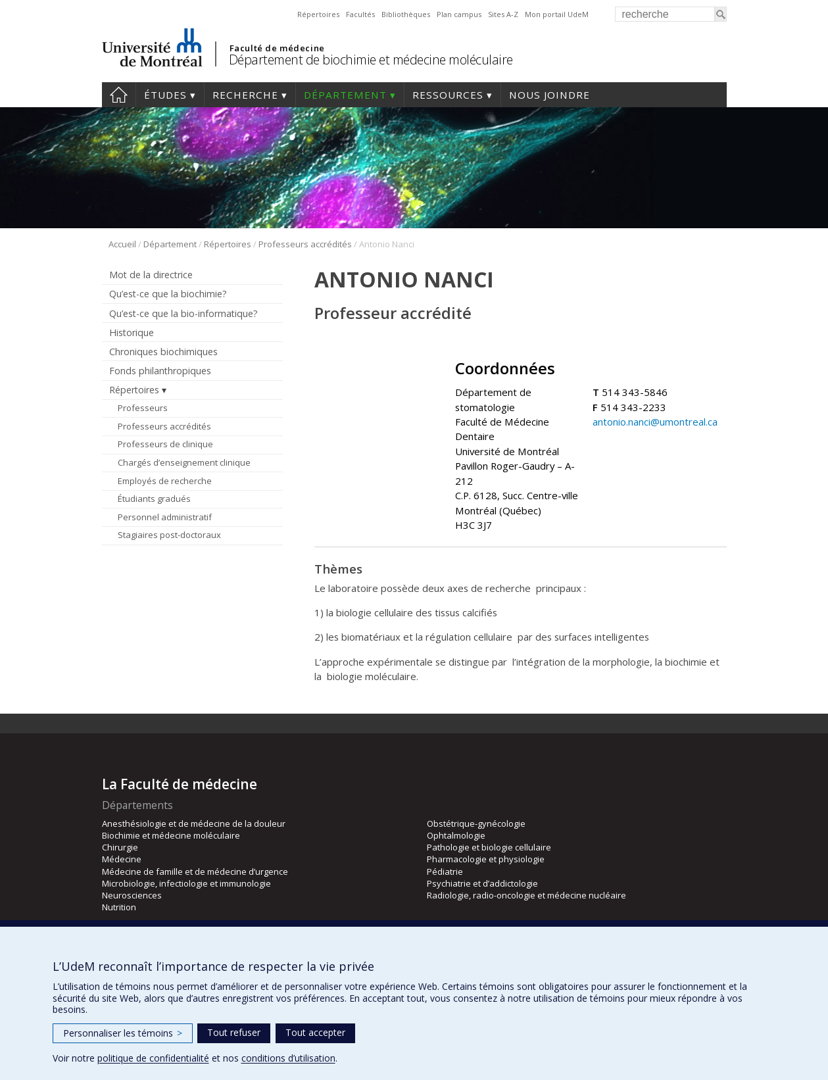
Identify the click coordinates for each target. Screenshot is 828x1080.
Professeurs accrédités (305, 244)
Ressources (447, 94)
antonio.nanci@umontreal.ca (655, 421)
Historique (131, 332)
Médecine (121, 859)
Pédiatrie (445, 871)
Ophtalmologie (456, 835)
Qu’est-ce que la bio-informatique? (183, 313)
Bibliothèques (405, 14)
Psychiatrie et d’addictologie (482, 883)
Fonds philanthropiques (160, 370)
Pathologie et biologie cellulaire (489, 847)
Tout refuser (233, 1032)
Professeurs (143, 408)
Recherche (245, 94)
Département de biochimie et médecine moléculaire (371, 59)
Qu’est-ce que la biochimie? (168, 293)
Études (165, 94)
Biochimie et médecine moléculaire (171, 835)
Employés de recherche (165, 481)
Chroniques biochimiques (163, 351)
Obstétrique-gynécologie (476, 823)
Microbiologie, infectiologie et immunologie (186, 883)
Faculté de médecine (277, 48)
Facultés (360, 14)
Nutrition (119, 907)
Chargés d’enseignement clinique (184, 462)
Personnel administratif (165, 517)
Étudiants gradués (154, 498)
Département (345, 94)
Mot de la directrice (151, 274)
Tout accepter (315, 1032)
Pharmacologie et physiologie (486, 859)
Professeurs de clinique (165, 444)
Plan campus (459, 14)
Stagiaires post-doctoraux (169, 535)
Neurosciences (132, 895)
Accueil (119, 94)
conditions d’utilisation (288, 1058)
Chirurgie (120, 847)
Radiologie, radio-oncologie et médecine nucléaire (526, 895)
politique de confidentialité (153, 1058)
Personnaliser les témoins (122, 1033)
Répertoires (318, 14)
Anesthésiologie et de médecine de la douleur (193, 823)
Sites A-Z (503, 14)
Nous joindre (549, 94)
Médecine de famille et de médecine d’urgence (195, 871)
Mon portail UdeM (557, 14)
